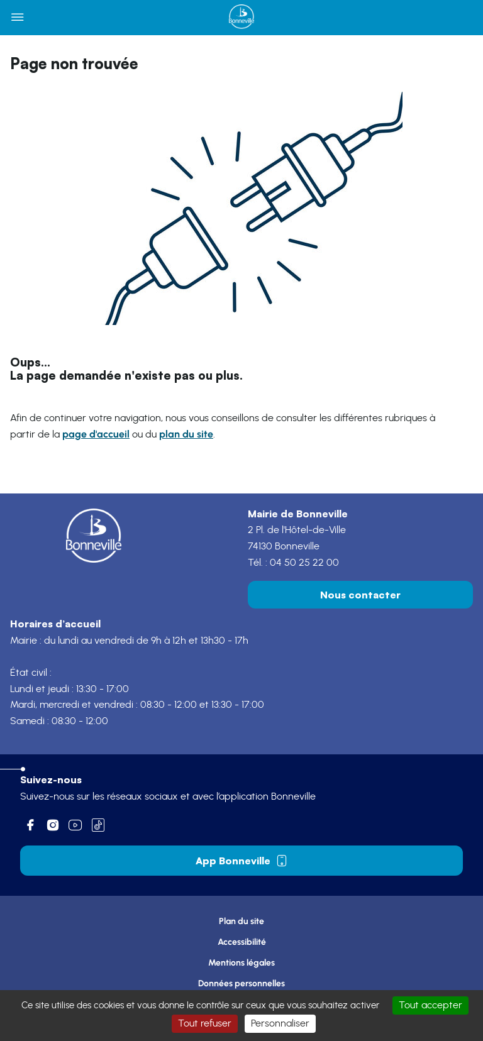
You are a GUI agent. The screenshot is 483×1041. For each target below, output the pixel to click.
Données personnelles (241, 983)
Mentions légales (241, 962)
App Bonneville (242, 860)
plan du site (186, 434)
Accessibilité (242, 942)
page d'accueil (96, 434)
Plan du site (241, 921)
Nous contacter (360, 594)
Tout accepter (430, 1005)
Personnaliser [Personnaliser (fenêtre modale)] (280, 1023)
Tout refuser (204, 1023)
